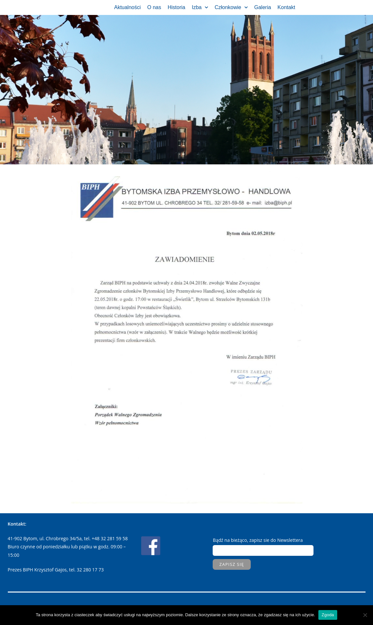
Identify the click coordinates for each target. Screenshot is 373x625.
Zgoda (328, 614)
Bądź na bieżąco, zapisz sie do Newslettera (258, 540)
